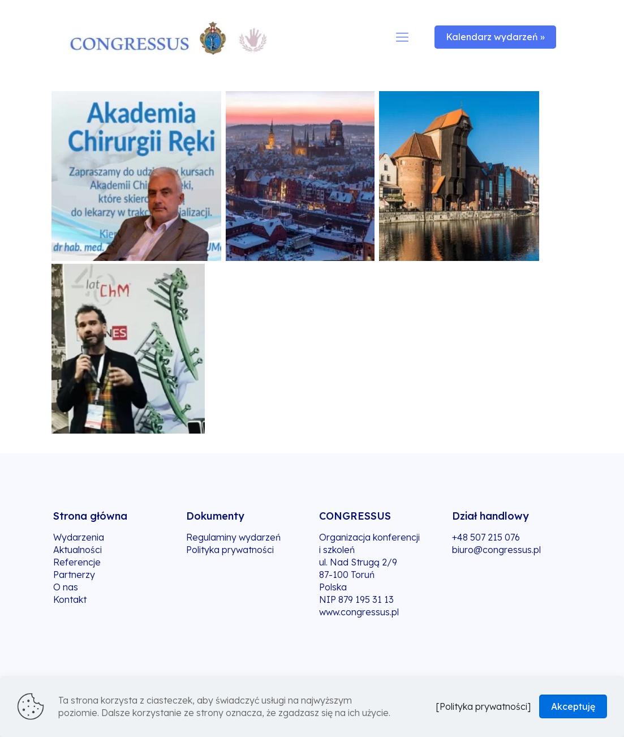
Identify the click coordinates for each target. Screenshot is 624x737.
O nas (65, 587)
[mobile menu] (402, 36)
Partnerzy (74, 574)
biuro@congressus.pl (496, 549)
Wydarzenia (78, 537)
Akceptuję (573, 706)
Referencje (77, 562)
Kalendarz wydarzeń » (495, 36)
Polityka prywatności (230, 549)
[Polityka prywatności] (483, 706)
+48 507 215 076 (486, 537)
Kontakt (70, 599)
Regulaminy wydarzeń (233, 537)
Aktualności (77, 549)
